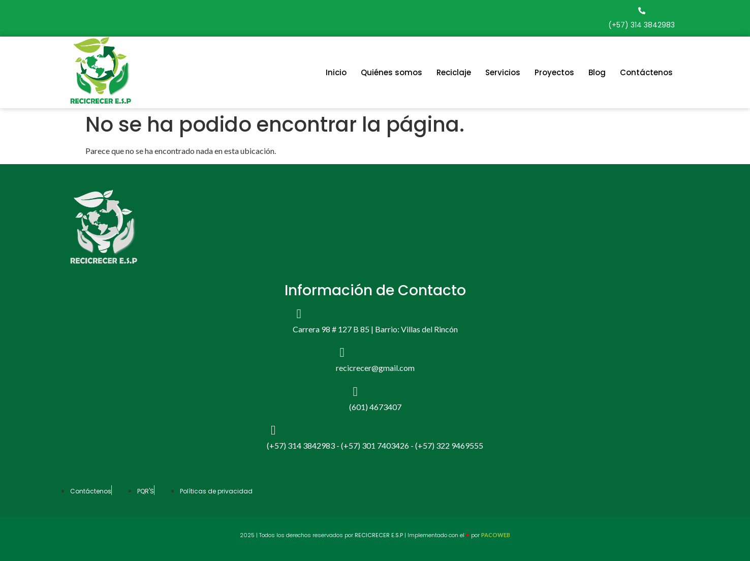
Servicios (502, 72)
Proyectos (554, 72)
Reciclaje (453, 72)
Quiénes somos (391, 72)
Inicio (336, 72)
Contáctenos (646, 72)
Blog (597, 72)
